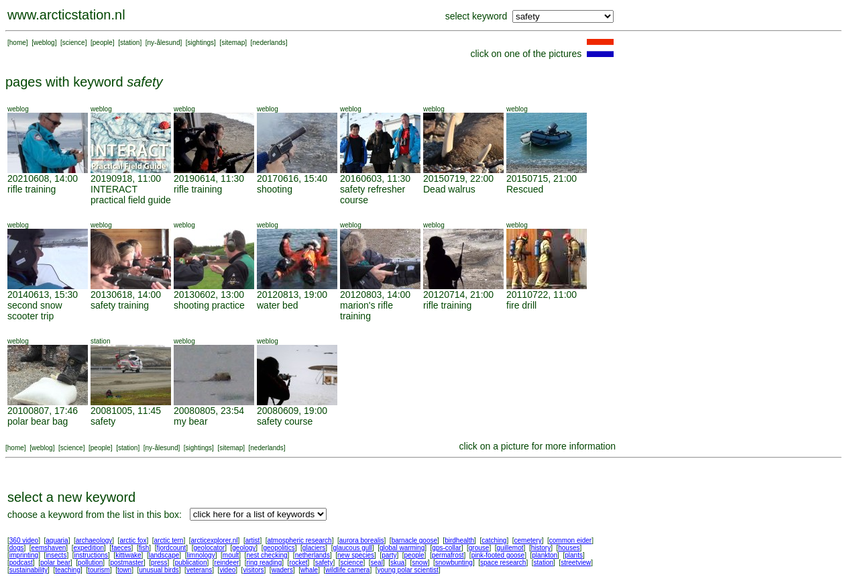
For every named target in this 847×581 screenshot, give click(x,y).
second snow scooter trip (34, 310)
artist (252, 540)
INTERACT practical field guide (131, 194)
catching (494, 540)
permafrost (448, 555)
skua (397, 562)
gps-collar (446, 547)
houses (568, 547)
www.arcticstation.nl (66, 14)
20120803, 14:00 (375, 294)
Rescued (524, 189)
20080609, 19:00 (292, 410)
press (159, 562)
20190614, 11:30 (209, 178)
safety (103, 421)
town (124, 570)
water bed (277, 305)
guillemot (510, 547)
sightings (201, 42)
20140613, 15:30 (42, 294)
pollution (90, 562)
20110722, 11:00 (541, 294)
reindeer (227, 562)
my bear (191, 421)
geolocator (209, 547)
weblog (44, 42)
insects (56, 555)
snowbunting (454, 562)
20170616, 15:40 (292, 178)
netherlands (312, 555)
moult (231, 555)
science (73, 42)
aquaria (57, 540)
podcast (21, 562)
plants (574, 555)
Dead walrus (449, 189)
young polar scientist (408, 570)
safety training (120, 305)
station (129, 42)
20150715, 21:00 (541, 178)
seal (377, 562)
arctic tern (169, 540)
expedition (88, 547)
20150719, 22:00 (458, 178)
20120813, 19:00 (292, 294)
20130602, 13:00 (209, 294)
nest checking (266, 555)
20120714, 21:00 (458, 294)
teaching (67, 570)
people (103, 42)
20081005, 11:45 (126, 410)
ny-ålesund (164, 42)
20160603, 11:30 (375, 178)
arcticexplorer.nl (214, 540)
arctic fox (132, 540)
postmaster (126, 562)
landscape (164, 555)
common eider (570, 540)
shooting (274, 189)
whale (309, 570)
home (17, 42)
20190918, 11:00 (126, 178)
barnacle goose (414, 540)
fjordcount (171, 547)
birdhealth (459, 540)
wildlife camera (347, 570)
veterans (199, 570)
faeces (121, 547)
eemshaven (49, 547)
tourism (99, 570)
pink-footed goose (498, 555)
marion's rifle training (366, 310)
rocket (298, 562)
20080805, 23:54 (209, 410)
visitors (253, 570)
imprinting (23, 555)
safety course (285, 421)
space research (503, 562)
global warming (402, 547)
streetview (576, 562)
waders (282, 570)
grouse (479, 547)
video (227, 570)
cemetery (528, 540)
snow (419, 562)
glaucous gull (352, 547)
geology (244, 547)
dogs (16, 547)
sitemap (233, 42)
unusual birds (158, 570)
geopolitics (278, 547)
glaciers (313, 547)
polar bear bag (37, 421)
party (389, 555)
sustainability (28, 570)
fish (144, 547)
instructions (91, 555)
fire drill (521, 305)
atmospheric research (300, 540)
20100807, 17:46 (42, 410)
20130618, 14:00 (126, 294)
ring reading (264, 562)
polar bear (55, 562)
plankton (544, 555)
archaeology (94, 540)
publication (191, 562)
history (541, 547)
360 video (23, 540)
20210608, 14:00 (42, 178)
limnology (200, 555)
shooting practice (209, 305)
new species (355, 555)
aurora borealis (361, 540)
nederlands (268, 42)
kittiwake (128, 555)
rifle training (31, 189)
